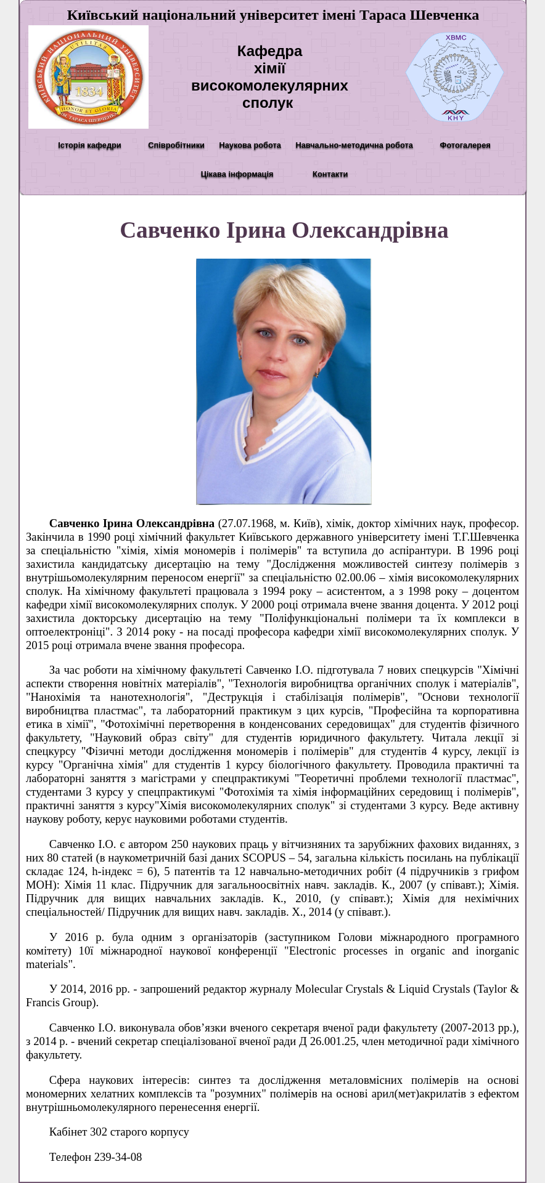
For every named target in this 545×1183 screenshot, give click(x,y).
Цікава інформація (237, 174)
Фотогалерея (465, 145)
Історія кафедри (89, 145)
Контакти (330, 174)
